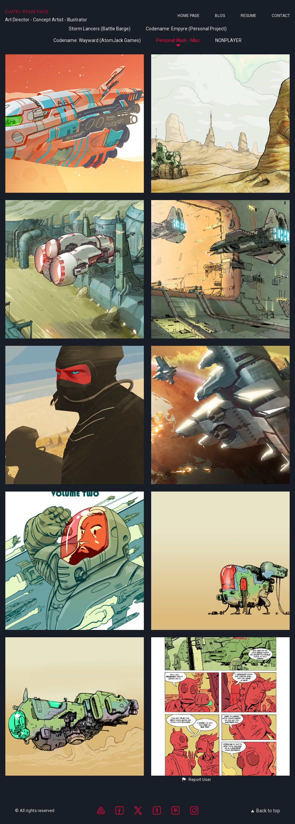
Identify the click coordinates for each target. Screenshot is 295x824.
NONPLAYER (228, 40)
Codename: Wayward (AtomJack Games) (97, 40)
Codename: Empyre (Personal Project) (186, 28)
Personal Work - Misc (178, 40)
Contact (281, 15)
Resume (248, 15)
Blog (220, 15)
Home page (189, 15)
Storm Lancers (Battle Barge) (99, 28)
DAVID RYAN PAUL (27, 12)
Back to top (265, 810)
